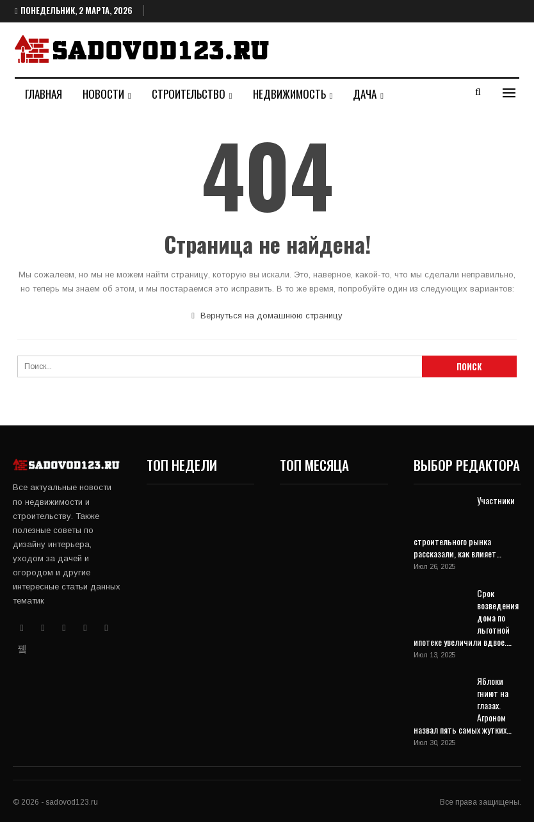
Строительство (188, 94)
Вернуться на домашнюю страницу (267, 315)
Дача (364, 94)
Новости (103, 94)
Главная (43, 94)
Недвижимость (289, 94)
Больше (421, 94)
